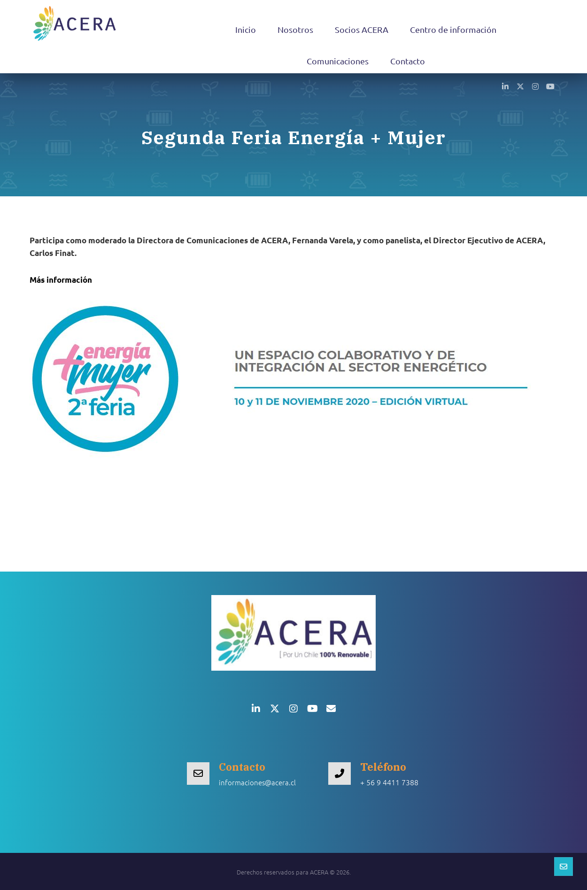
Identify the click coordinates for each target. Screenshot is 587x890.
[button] (505, 85)
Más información (61, 280)
